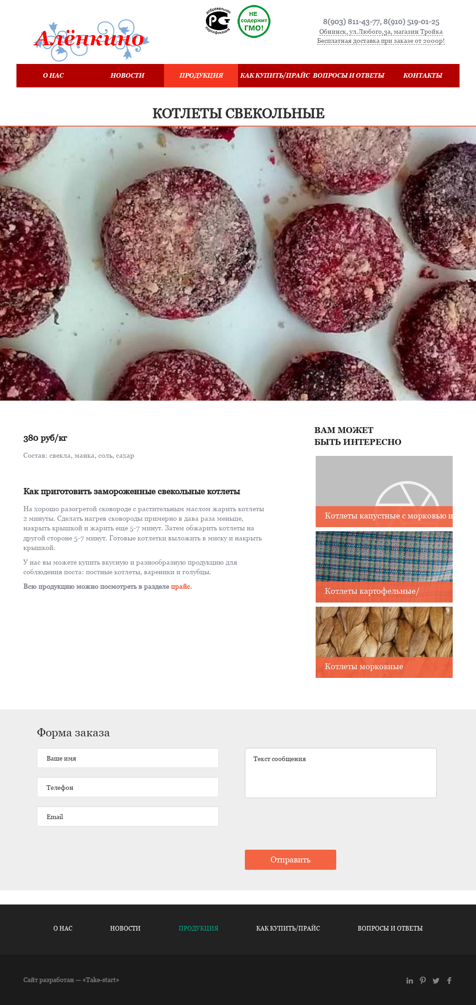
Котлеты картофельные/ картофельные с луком (372, 591)
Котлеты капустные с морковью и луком (389, 516)
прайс (180, 586)
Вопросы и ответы (348, 75)
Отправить (290, 859)
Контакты (422, 75)
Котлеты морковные (364, 666)
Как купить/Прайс (275, 75)
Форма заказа (73, 732)
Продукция (201, 75)
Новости (127, 75)
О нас (53, 75)
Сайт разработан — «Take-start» (71, 980)
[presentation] (314, 825)
